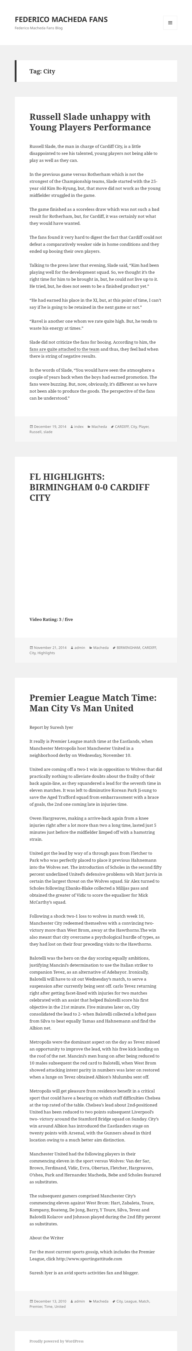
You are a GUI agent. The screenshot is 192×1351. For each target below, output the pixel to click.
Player (143, 426)
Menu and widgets (170, 29)
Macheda (99, 426)
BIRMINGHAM (128, 647)
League (130, 1301)
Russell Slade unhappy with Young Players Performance (90, 122)
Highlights (46, 652)
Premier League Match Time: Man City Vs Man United (93, 703)
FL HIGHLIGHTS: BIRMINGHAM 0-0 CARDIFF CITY (90, 487)
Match (144, 1301)
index (79, 426)
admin (79, 647)
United (60, 1306)
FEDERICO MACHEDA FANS (61, 19)
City (134, 426)
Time (48, 1306)
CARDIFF (122, 426)
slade (48, 431)
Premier (36, 1306)
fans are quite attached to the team (65, 349)
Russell (36, 431)
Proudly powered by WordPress (57, 1341)
